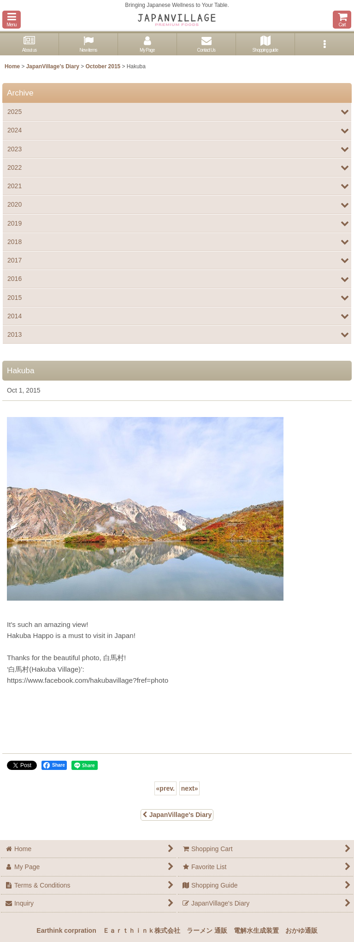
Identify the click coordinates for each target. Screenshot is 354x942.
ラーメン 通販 (207, 930)
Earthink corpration (66, 930)
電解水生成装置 (256, 930)
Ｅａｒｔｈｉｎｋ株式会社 (141, 930)
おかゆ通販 (301, 930)
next (189, 788)
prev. (165, 788)
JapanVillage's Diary (177, 814)
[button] (11, 20)
